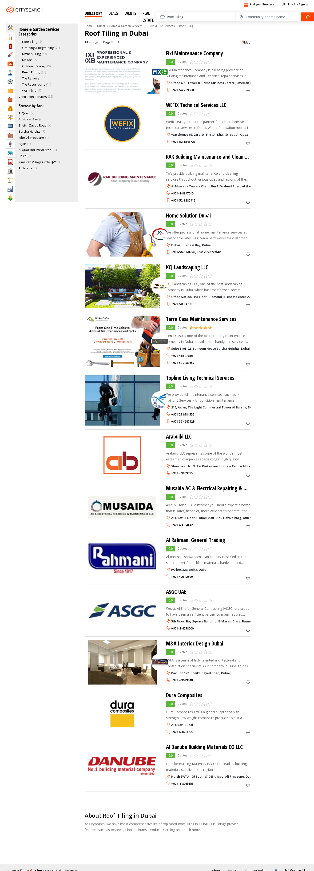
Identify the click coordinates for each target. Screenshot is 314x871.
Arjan (22, 144)
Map (245, 42)
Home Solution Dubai (189, 215)
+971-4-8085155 (182, 783)
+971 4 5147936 (182, 355)
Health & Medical (10, 63)
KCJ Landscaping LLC (188, 267)
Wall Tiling (29, 90)
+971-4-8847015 (182, 193)
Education (10, 72)
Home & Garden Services (126, 26)
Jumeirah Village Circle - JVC (38, 162)
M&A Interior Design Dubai (196, 643)
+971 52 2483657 (182, 362)
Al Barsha (25, 168)
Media (10, 144)
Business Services (10, 135)
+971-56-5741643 (183, 252)
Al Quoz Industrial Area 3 (36, 150)
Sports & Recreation (10, 81)
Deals (113, 13)
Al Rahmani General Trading (197, 540)
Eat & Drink (10, 36)
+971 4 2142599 (182, 576)
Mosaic (27, 60)
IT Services (10, 126)
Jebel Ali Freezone (31, 137)
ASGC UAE (176, 591)
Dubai (37, 15)
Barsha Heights (29, 131)
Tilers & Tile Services (161, 26)
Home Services (10, 28)
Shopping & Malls (10, 90)
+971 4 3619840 (182, 680)
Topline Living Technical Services (202, 377)
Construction (10, 179)
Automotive (10, 153)
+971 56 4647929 (182, 421)
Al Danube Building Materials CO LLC (206, 747)
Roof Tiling (31, 72)
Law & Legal (10, 117)
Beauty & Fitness (10, 54)
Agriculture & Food (10, 197)
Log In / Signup (295, 4)
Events (130, 13)
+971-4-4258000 (182, 628)
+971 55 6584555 (182, 414)
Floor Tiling (29, 42)
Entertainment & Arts (10, 45)
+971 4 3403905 (182, 732)
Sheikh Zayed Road (33, 125)
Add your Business (258, 4)
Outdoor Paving (33, 66)
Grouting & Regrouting (38, 48)
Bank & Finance (10, 108)
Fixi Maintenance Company (196, 53)
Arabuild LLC (179, 436)
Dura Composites (185, 695)
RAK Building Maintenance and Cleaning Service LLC (223, 156)
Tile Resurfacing (33, 84)
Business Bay (28, 119)
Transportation (10, 162)
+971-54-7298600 (183, 90)
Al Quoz (24, 113)
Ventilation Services (33, 97)
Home (89, 26)
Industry (10, 188)
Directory (93, 13)
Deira (22, 156)
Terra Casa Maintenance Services (202, 319)
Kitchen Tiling (31, 54)
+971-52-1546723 (183, 141)
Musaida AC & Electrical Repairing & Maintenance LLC (225, 488)
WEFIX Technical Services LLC (197, 105)
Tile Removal (31, 78)
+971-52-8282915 (183, 200)
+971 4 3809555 (182, 473)
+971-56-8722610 (209, 252)
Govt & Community (10, 170)
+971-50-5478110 (183, 304)
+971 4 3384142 (182, 525)
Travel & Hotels (10, 99)
